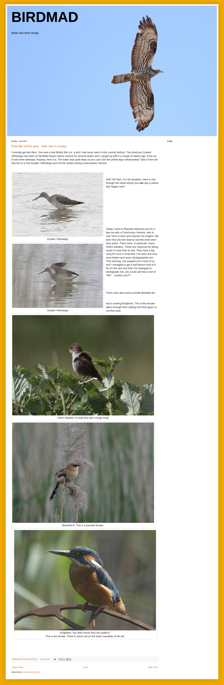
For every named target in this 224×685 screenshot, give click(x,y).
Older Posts (153, 667)
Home (85, 667)
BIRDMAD (44, 17)
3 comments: (45, 659)
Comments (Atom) (32, 672)
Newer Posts (17, 667)
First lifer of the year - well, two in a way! (39, 146)
